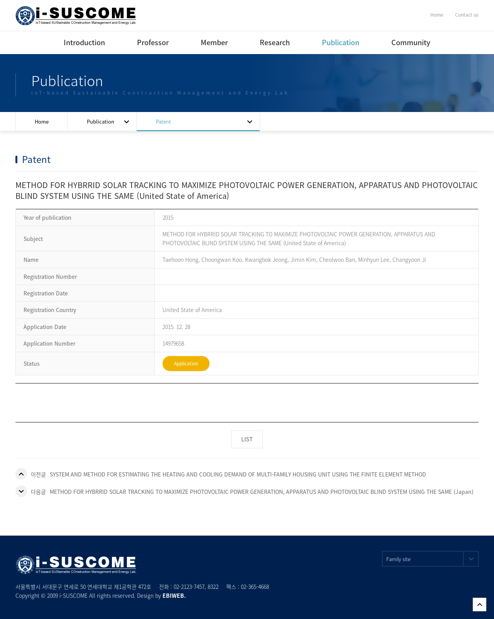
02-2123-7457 (189, 586)
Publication (340, 42)
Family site (432, 558)
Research (275, 42)
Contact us (467, 14)
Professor (153, 42)
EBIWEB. (174, 595)
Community (410, 42)
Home (436, 14)
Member (214, 42)
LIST (247, 439)
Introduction (84, 42)
